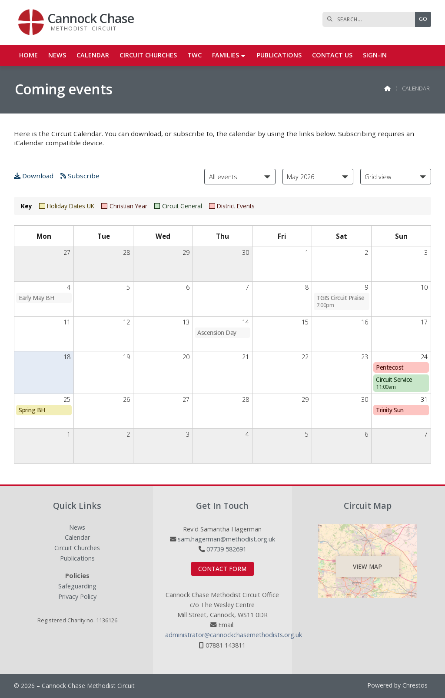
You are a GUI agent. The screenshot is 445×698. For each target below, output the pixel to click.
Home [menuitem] (28, 55)
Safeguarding (77, 586)
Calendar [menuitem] (92, 55)
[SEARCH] (371, 19)
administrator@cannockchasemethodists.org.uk (233, 635)
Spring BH (32, 410)
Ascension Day (216, 332)
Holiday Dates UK (66, 206)
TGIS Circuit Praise (340, 301)
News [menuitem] (57, 55)
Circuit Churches (77, 548)
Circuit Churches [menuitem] (148, 55)
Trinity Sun (390, 410)
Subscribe (80, 175)
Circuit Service (394, 383)
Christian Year (124, 206)
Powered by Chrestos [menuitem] (397, 685)
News (77, 527)
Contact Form (222, 568)
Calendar (77, 537)
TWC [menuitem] (194, 55)
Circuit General (178, 206)
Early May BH (36, 298)
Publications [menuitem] (279, 55)
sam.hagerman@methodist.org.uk (226, 539)
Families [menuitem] (225, 55)
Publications (77, 558)
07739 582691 (226, 549)
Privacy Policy (77, 596)
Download (33, 175)
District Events (232, 206)
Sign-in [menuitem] (375, 55)
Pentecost (390, 367)
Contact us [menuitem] (332, 55)
